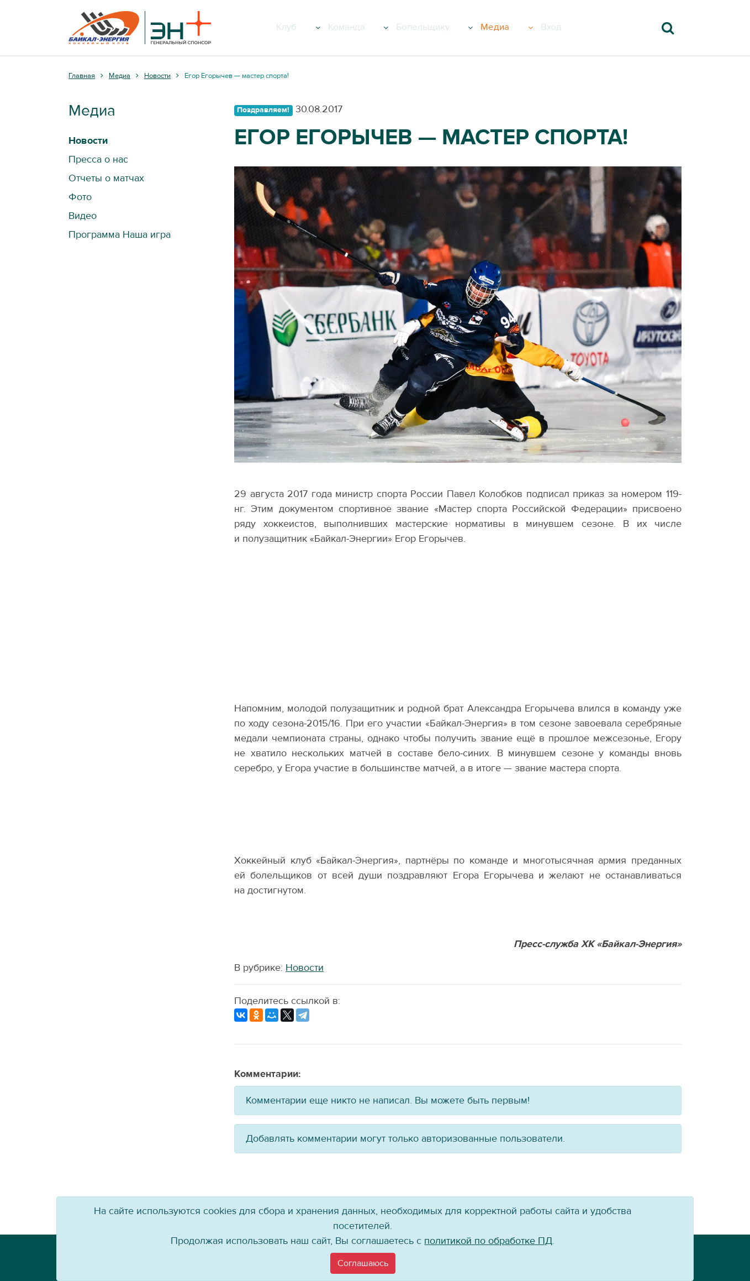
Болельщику (446, 27)
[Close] (362, 1263)
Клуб (308, 27)
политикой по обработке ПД (488, 1241)
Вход (565, 27)
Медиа (520, 27)
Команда (366, 27)
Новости (305, 967)
